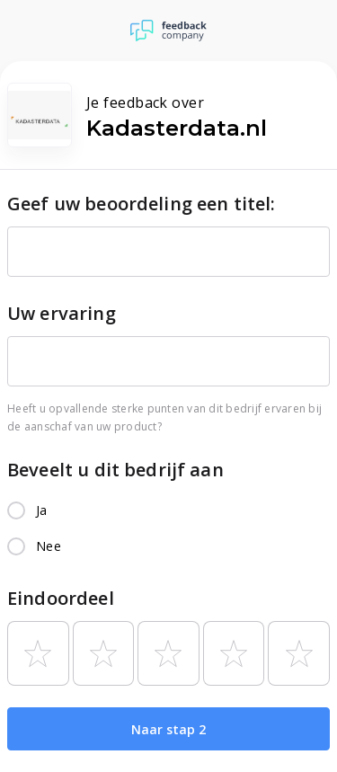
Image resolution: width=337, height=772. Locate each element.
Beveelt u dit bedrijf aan (115, 469)
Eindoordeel (60, 598)
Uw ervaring (61, 313)
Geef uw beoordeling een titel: (141, 203)
